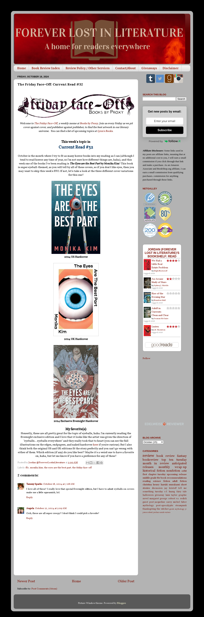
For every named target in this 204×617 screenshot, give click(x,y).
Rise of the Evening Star (158, 295)
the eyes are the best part (57, 467)
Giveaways (149, 68)
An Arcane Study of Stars (159, 280)
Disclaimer (171, 68)
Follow (146, 358)
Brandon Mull (160, 300)
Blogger (121, 603)
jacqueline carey (163, 502)
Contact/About (125, 68)
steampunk (181, 505)
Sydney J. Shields (161, 285)
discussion (157, 488)
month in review (156, 464)
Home (21, 68)
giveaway (159, 495)
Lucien (155, 326)
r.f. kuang (169, 491)
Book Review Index (46, 68)
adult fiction (179, 481)
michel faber (180, 502)
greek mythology (176, 509)
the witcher (163, 509)
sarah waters (164, 512)
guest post (148, 502)
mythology (148, 505)
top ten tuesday (174, 460)
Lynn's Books (105, 131)
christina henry (151, 484)
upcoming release (177, 474)
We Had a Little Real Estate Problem (160, 264)
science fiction (161, 481)
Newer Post (26, 581)
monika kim (36, 467)
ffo (27, 467)
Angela (30, 508)
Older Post (126, 581)
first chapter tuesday (154, 474)
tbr (158, 478)
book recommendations (174, 478)
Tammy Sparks (34, 484)
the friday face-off (82, 467)
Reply (29, 497)
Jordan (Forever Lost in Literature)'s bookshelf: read (162, 253)
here (96, 445)
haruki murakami (170, 484)
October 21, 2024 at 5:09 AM (51, 508)
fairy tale (181, 491)
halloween (148, 495)
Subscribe (165, 130)
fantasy (182, 456)
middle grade (150, 478)
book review (166, 456)
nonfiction (173, 471)
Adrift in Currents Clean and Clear (160, 312)
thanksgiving (149, 509)
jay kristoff (170, 488)
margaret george (158, 498)
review (148, 456)
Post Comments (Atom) (44, 589)
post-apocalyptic (164, 505)
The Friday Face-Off (45, 123)
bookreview (151, 460)
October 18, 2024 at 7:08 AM (59, 484)
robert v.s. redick (177, 498)
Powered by (165, 141)
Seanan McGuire (161, 318)
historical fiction (154, 471)
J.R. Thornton (159, 330)
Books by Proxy (89, 123)
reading (147, 481)
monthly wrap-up (173, 467)
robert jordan (153, 512)
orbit (184, 471)
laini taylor (171, 495)
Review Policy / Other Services (88, 68)
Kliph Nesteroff (160, 271)
